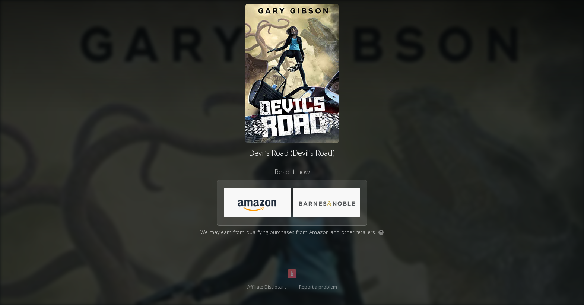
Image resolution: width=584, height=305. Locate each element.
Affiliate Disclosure (267, 287)
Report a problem (318, 287)
